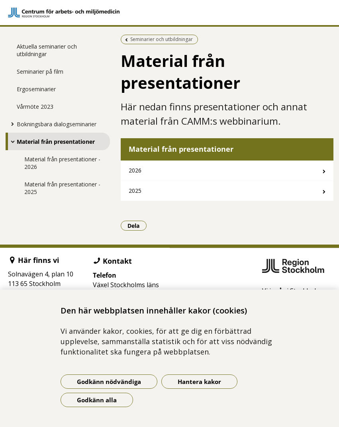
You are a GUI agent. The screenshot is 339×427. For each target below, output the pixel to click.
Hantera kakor (199, 382)
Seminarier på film (40, 71)
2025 (135, 190)
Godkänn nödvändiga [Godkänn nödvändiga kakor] (109, 382)
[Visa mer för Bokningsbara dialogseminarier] (11, 124)
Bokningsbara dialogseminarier (56, 124)
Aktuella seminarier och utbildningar (47, 50)
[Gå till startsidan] (169, 13)
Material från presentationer (56, 141)
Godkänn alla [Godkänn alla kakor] (97, 400)
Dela (137, 225)
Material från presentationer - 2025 (62, 188)
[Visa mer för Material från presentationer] (11, 141)
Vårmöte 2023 (35, 106)
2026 (135, 170)
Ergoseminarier (36, 89)
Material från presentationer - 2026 (62, 162)
